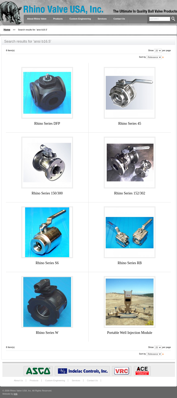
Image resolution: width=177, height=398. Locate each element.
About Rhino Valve (36, 19)
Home (7, 29)
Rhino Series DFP (47, 123)
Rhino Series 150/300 (47, 193)
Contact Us (119, 19)
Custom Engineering (55, 380)
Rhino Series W (47, 333)
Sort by (142, 57)
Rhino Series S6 (47, 263)
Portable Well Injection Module (129, 333)
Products (34, 380)
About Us (18, 380)
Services (102, 19)
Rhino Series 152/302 (129, 193)
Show (151, 50)
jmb (15, 394)
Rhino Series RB (130, 263)
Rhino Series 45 (129, 123)
